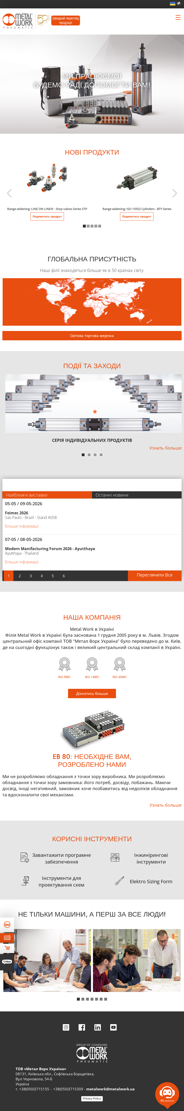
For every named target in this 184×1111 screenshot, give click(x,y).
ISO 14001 (92, 677)
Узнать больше (166, 448)
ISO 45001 (120, 677)
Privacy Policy (92, 1098)
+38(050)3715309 (68, 1089)
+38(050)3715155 (34, 1089)
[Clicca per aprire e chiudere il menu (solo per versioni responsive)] (178, 18)
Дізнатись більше (92, 693)
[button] (84, 226)
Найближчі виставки (26, 495)
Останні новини (112, 495)
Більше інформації (22, 526)
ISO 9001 (64, 677)
